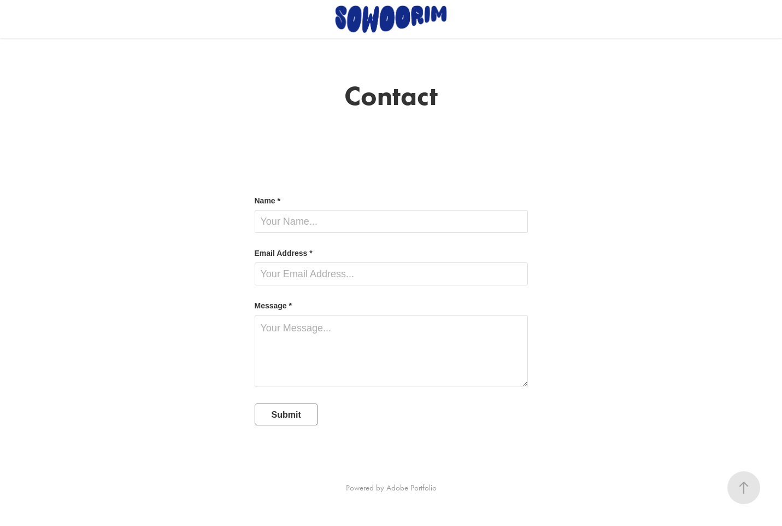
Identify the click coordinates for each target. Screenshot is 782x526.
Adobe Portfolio (411, 488)
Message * (273, 305)
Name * (267, 200)
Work (34, 19)
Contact (78, 19)
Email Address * (284, 253)
